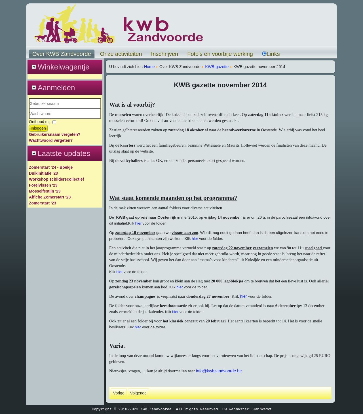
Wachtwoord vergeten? (51, 140)
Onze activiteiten (121, 54)
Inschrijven (164, 54)
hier (138, 223)
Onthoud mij (39, 121)
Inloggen (38, 128)
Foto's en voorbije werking (220, 54)
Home (149, 66)
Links (271, 54)
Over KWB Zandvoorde (61, 54)
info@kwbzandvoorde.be (219, 371)
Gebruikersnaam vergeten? (54, 134)
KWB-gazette (217, 66)
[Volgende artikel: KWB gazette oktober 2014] (138, 393)
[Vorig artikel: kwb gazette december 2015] (119, 393)
